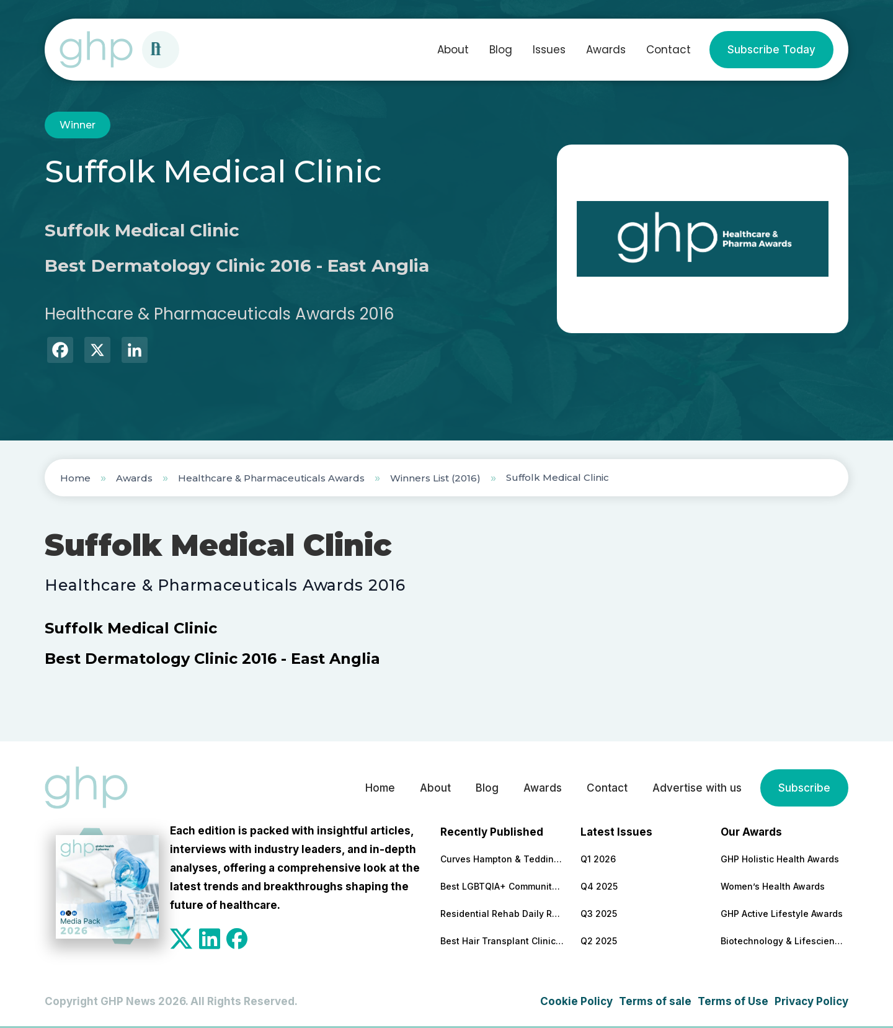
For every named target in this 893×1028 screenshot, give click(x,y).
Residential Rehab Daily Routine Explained (502, 913)
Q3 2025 (598, 913)
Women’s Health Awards (773, 886)
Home (75, 478)
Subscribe (804, 788)
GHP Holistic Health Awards (780, 859)
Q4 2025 (599, 886)
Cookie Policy (576, 1001)
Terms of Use (733, 1001)
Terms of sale (655, 1001)
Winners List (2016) (435, 478)
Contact (668, 49)
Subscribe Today (771, 49)
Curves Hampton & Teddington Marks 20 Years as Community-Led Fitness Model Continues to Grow (502, 859)
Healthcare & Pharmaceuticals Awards (271, 478)
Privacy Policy (811, 1001)
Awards (606, 49)
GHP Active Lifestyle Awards (782, 913)
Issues (549, 49)
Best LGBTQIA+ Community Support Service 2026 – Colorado (502, 886)
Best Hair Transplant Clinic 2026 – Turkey (502, 941)
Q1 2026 (598, 859)
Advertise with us (697, 788)
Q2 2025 (598, 941)
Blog (500, 49)
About (453, 49)
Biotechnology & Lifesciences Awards (783, 941)
